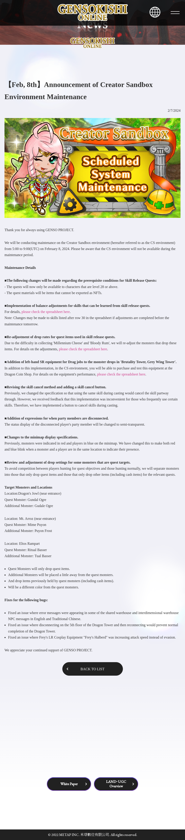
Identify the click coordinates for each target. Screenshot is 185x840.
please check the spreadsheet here (46, 312)
